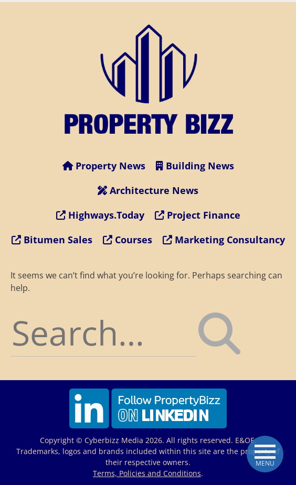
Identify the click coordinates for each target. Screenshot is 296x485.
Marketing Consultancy (224, 239)
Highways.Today (100, 215)
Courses (127, 239)
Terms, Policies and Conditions (147, 473)
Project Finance (197, 215)
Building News (195, 165)
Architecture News (148, 190)
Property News (103, 165)
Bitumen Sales (52, 239)
